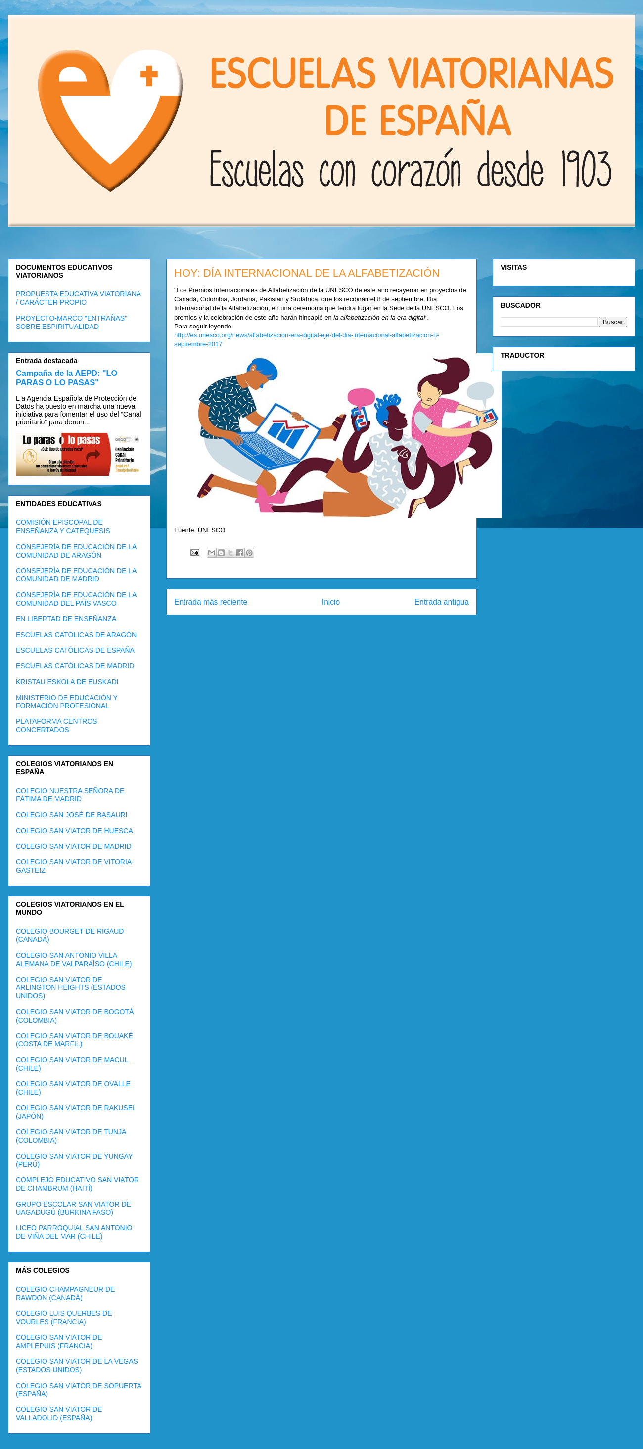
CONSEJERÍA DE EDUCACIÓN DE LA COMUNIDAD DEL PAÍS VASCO (76, 599)
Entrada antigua (441, 602)
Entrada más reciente (210, 602)
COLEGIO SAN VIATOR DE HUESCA (74, 831)
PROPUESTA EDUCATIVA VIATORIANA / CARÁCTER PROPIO (78, 298)
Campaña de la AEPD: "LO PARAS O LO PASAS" (66, 378)
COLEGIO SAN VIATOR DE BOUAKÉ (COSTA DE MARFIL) (74, 1040)
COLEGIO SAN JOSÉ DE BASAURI (72, 815)
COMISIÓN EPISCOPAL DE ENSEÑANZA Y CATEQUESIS (63, 526)
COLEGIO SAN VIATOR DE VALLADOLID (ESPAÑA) (59, 1413)
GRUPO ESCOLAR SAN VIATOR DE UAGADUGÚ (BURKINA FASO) (73, 1208)
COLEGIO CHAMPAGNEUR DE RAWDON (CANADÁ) (65, 1293)
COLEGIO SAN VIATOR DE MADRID (74, 846)
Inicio (331, 602)
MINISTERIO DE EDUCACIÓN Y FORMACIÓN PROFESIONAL (67, 702)
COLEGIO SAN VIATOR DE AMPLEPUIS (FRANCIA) (59, 1341)
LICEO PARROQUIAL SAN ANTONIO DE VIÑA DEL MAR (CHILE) (74, 1232)
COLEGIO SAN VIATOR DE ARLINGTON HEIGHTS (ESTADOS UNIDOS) (71, 988)
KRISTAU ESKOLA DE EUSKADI (67, 682)
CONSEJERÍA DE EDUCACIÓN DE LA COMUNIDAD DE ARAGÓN (76, 551)
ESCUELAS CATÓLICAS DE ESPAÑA (75, 650)
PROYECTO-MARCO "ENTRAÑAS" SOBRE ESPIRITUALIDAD (71, 322)
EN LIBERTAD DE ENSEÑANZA (66, 619)
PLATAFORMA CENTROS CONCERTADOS (56, 725)
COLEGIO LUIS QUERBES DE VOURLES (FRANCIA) (64, 1317)
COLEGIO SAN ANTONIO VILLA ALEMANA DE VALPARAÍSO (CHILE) (74, 959)
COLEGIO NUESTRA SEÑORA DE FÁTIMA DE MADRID (70, 795)
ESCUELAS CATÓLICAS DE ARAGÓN (76, 635)
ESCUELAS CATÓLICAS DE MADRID (75, 666)
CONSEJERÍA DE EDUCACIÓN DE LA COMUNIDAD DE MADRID (76, 575)
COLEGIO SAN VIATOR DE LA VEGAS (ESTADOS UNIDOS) (77, 1365)
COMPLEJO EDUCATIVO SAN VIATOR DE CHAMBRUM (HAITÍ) (77, 1184)
